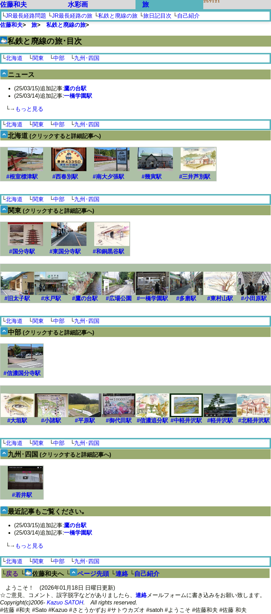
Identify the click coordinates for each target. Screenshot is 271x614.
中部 (59, 58)
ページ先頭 (93, 573)
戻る (12, 573)
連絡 (121, 573)
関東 (38, 58)
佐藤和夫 (13, 4)
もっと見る (29, 109)
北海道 (14, 58)
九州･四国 (87, 58)
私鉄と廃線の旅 (118, 16)
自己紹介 (188, 16)
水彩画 (78, 4)
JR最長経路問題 (25, 16)
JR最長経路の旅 (72, 16)
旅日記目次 (157, 16)
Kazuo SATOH (65, 603)
